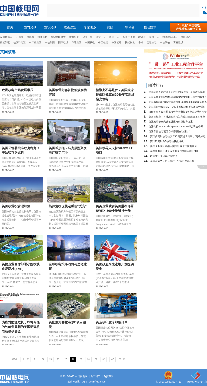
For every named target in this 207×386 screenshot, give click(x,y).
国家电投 (63, 42)
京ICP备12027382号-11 (168, 381)
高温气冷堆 (128, 37)
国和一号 (114, 37)
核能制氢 (74, 37)
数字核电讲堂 (58, 37)
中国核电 (90, 42)
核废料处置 (19, 42)
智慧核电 (151, 42)
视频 (110, 27)
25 (50, 359)
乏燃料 (19, 37)
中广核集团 (35, 42)
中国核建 (103, 42)
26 (58, 359)
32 (103, 359)
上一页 (25, 359)
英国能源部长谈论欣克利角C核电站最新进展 (174, 151)
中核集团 (50, 42)
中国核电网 (81, 376)
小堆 (140, 42)
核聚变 (142, 37)
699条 (14, 359)
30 (88, 359)
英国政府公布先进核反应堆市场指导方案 (170, 121)
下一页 (122, 359)
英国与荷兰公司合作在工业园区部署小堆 (171, 161)
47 (112, 359)
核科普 (130, 27)
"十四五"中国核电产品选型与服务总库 (188, 27)
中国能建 (116, 42)
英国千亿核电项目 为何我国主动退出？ (169, 131)
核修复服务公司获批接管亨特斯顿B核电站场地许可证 (177, 111)
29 (81, 359)
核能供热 (42, 37)
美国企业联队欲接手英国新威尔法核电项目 (173, 146)
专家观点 (90, 27)
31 (96, 359)
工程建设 (178, 42)
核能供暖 (5, 42)
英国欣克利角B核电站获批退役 (166, 141)
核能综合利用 (169, 37)
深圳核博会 (6, 37)
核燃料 (30, 37)
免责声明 (108, 376)
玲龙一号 (101, 37)
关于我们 (95, 376)
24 (43, 359)
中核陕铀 (165, 42)
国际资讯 (50, 27)
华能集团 (76, 42)
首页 (10, 27)
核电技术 (150, 27)
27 (66, 359)
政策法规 (70, 27)
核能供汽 (186, 37)
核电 (20, 10)
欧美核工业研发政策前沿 (163, 156)
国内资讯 (30, 27)
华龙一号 (87, 37)
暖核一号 (154, 37)
